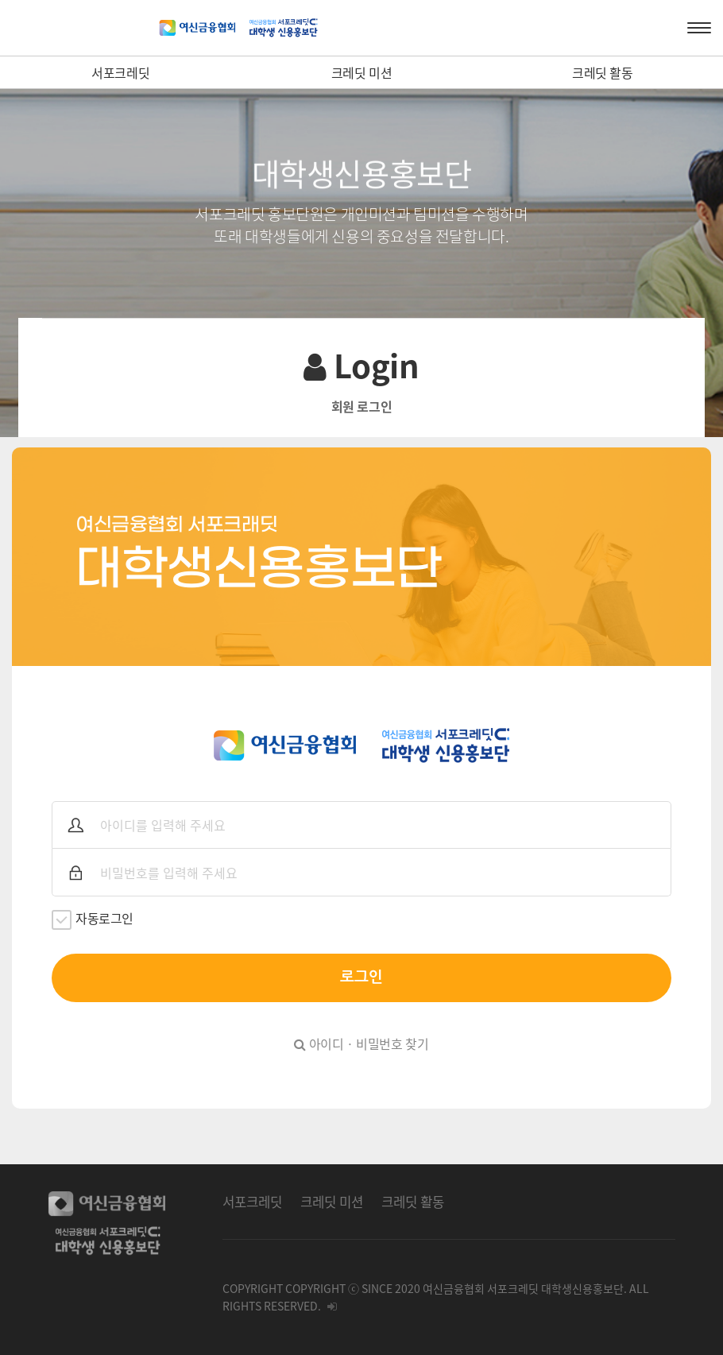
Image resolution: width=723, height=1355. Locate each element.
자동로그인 (92, 919)
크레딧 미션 (361, 72)
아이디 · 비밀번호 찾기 (361, 1043)
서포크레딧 (120, 72)
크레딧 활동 (602, 72)
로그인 (361, 977)
